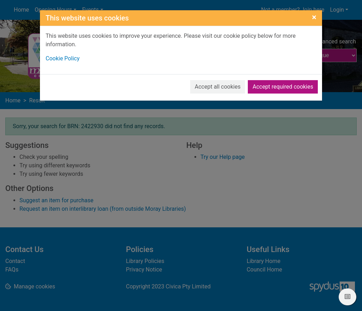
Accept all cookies (218, 86)
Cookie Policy (63, 58)
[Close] (314, 17)
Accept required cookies (282, 86)
